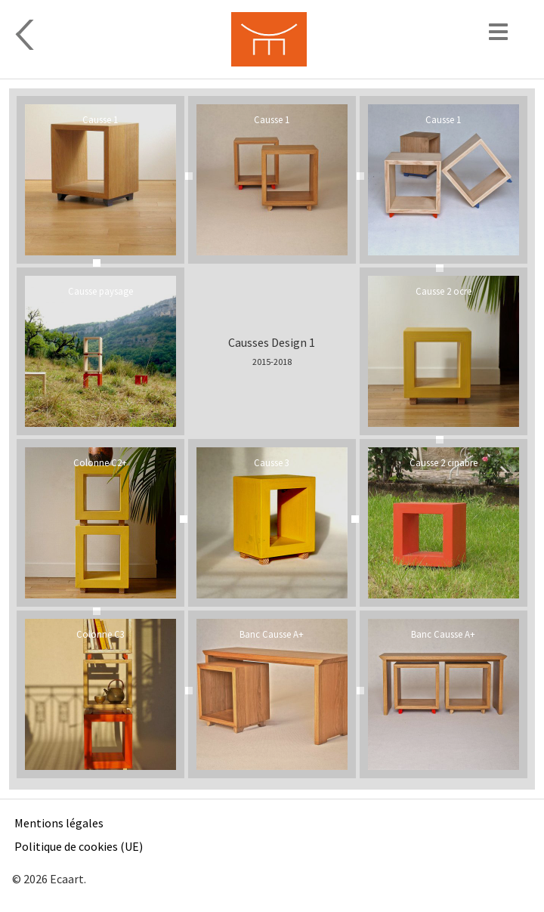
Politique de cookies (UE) (78, 846)
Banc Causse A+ (272, 634)
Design (133, 34)
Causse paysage (100, 291)
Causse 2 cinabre (444, 462)
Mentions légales (59, 822)
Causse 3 (271, 462)
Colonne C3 (100, 634)
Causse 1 (100, 119)
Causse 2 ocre (443, 291)
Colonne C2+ (100, 462)
